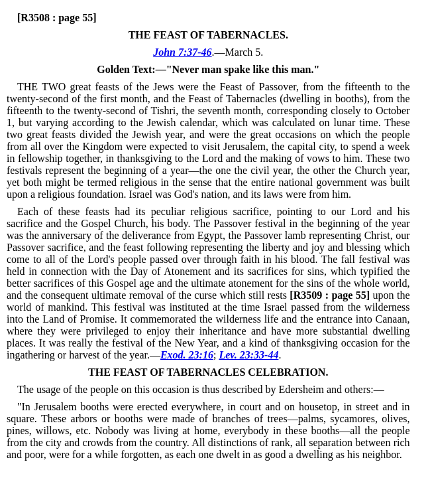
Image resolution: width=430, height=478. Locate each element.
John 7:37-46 (182, 52)
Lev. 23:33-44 (248, 354)
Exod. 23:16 (186, 354)
